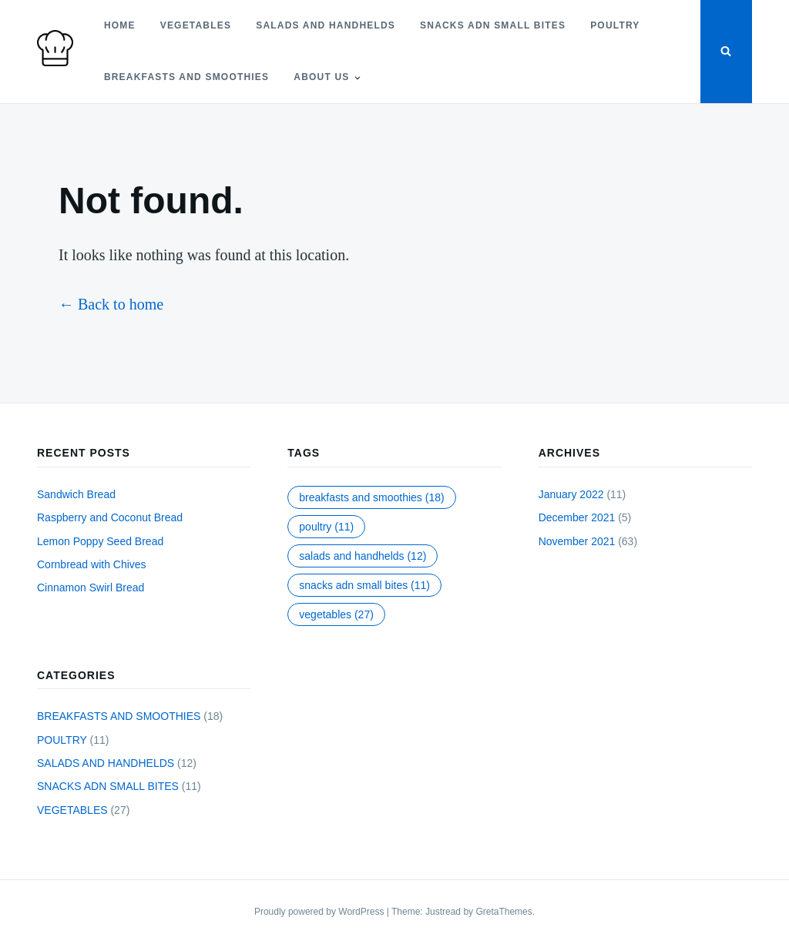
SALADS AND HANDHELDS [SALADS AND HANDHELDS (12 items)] (362, 556)
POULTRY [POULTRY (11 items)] (326, 527)
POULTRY (615, 25)
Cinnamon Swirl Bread (90, 587)
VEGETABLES (195, 25)
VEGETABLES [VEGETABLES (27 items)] (336, 614)
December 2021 (577, 517)
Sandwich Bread (76, 494)
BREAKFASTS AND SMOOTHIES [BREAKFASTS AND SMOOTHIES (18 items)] (371, 497)
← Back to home (111, 304)
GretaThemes (503, 911)
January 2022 (571, 494)
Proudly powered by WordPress (320, 911)
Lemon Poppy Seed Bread (100, 541)
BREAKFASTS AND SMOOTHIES (186, 77)
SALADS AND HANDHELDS (325, 25)
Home (120, 25)
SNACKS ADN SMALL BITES (493, 25)
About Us (321, 77)
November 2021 (577, 541)
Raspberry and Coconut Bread (110, 517)
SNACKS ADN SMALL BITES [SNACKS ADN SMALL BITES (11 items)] (364, 585)
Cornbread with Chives (91, 564)
